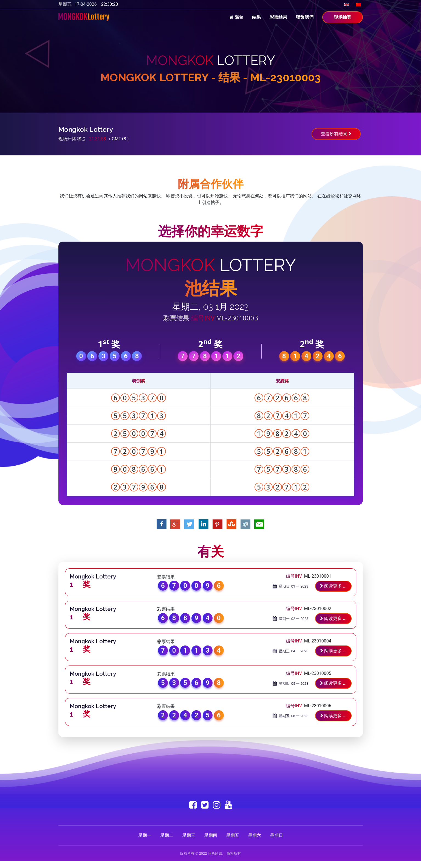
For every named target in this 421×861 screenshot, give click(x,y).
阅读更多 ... (333, 586)
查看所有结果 (336, 133)
